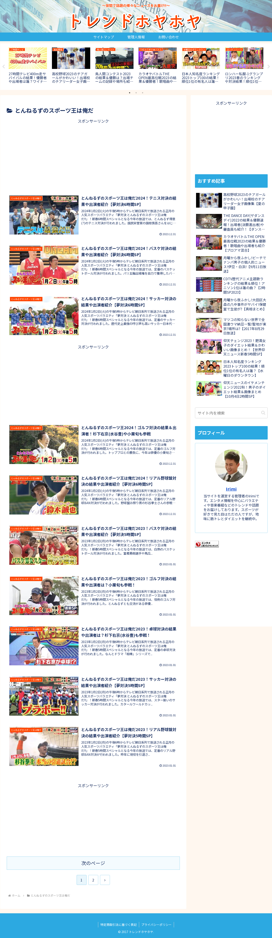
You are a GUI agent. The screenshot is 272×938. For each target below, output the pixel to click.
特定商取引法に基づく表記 (118, 924)
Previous (3, 67)
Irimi (231, 489)
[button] (263, 412)
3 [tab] (142, 93)
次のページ (93, 863)
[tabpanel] (28, 66)
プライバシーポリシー (156, 924)
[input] (231, 412)
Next (269, 67)
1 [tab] (129, 93)
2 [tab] (136, 93)
